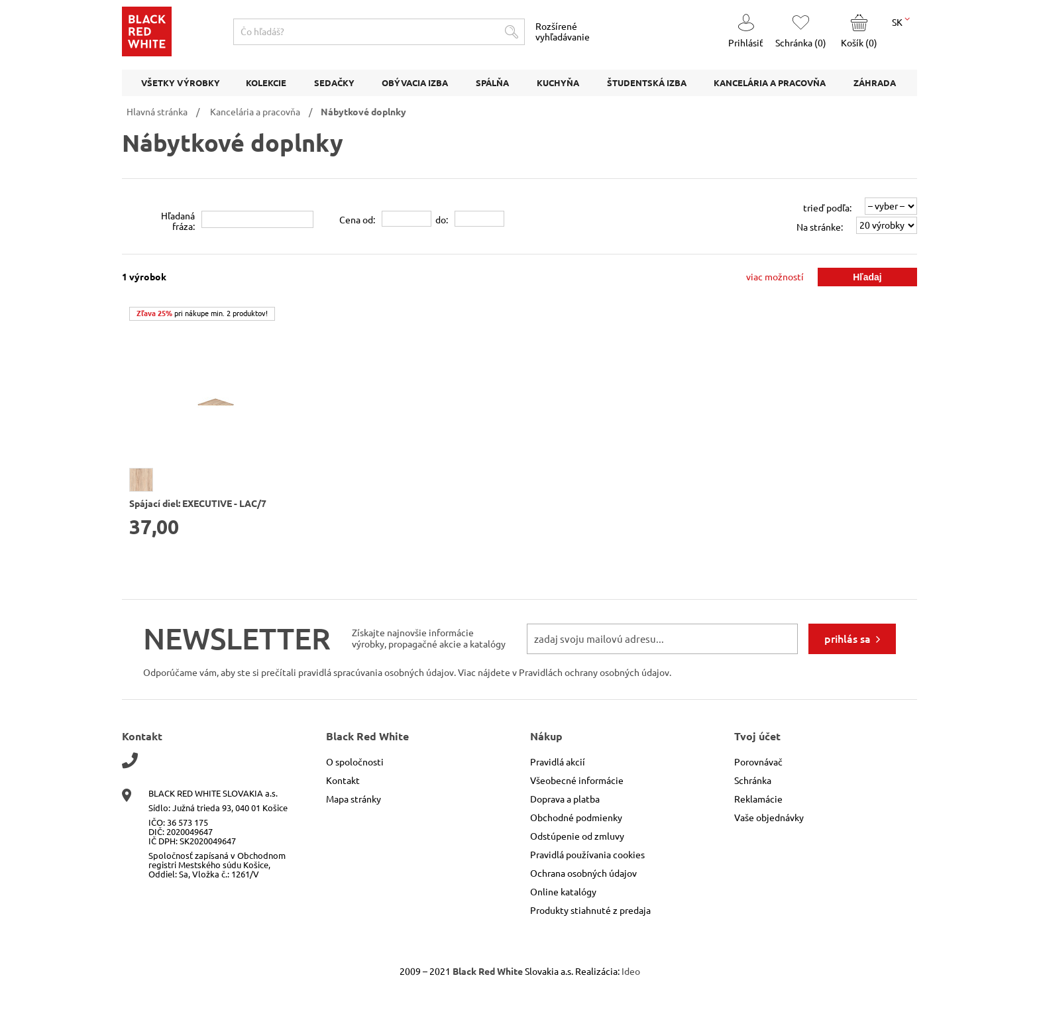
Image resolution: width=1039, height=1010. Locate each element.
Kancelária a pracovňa (255, 112)
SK (901, 21)
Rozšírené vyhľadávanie (562, 31)
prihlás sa (847, 639)
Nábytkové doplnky (363, 112)
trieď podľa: (827, 208)
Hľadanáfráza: (178, 221)
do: (441, 220)
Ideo (631, 971)
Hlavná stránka (157, 112)
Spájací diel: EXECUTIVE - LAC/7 (197, 503)
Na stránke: (819, 227)
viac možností (775, 277)
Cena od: (357, 220)
